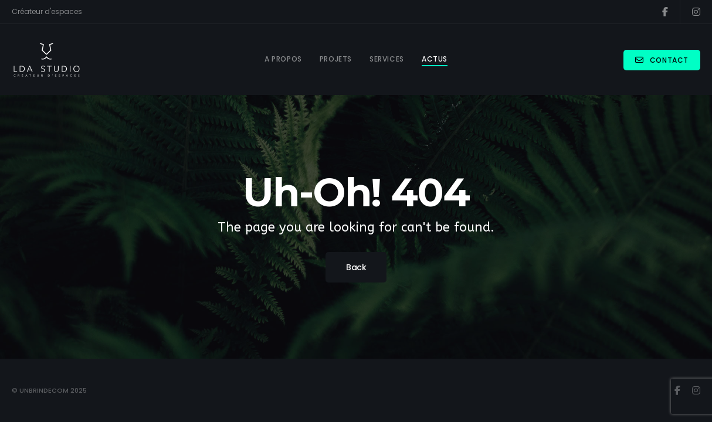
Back (356, 267)
